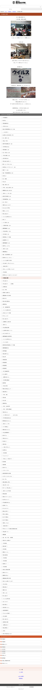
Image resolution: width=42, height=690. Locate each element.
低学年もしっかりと (6, 245)
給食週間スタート (6, 240)
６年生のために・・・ (7, 126)
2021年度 (3, 649)
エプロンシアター (6, 470)
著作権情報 (31, 687)
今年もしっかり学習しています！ (9, 269)
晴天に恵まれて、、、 (7, 213)
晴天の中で (5, 298)
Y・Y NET (21, 672)
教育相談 (3, 658)
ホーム (10, 9)
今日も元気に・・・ (6, 584)
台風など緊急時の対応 (6, 660)
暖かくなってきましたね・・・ (8, 164)
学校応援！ (21, 678)
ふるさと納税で (21, 676)
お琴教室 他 (5, 286)
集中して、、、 (5, 219)
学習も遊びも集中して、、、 (8, 161)
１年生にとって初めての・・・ (8, 458)
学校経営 (3, 641)
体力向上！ (5, 175)
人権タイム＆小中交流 (7, 490)
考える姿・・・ (5, 400)
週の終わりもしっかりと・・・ (8, 257)
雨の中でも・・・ (6, 435)
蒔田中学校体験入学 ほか (7, 143)
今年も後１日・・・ (6, 280)
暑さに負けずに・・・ (7, 619)
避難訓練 (4, 534)
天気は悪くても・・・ (7, 531)
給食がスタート (5, 572)
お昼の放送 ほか (6, 158)
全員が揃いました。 (6, 607)
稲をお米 (4, 356)
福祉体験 (4, 464)
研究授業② (5, 365)
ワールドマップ (5, 455)
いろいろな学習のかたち (7, 216)
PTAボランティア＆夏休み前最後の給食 (10, 528)
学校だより (4, 655)
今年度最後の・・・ (6, 117)
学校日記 (9, 11)
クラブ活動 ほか (6, 222)
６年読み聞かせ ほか (7, 231)
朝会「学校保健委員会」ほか (8, 172)
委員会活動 (5, 493)
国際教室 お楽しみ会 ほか (7, 190)
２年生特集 (5, 543)
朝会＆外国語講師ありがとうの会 (9, 129)
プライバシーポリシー (10, 687)
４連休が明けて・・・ (7, 525)
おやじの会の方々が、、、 (7, 333)
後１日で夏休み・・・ (7, 517)
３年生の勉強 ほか (6, 155)
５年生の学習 (5, 385)
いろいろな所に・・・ (7, 342)
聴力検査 (4, 461)
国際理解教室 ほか (6, 228)
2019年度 (3, 653)
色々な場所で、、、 (6, 374)
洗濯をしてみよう (6, 522)
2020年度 (14, 11)
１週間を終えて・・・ (7, 624)
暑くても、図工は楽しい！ (7, 487)
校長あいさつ (4, 644)
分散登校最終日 (5, 610)
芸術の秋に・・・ (6, 444)
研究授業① (5, 368)
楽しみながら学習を (6, 207)
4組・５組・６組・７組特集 (8, 537)
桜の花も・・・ (5, 120)
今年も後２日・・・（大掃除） (8, 283)
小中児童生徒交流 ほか (7, 417)
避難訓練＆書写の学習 (7, 578)
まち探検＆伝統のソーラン (7, 330)
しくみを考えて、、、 (7, 132)
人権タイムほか (5, 248)
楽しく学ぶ (5, 479)
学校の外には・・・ (6, 412)
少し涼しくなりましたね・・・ (8, 476)
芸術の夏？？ (5, 546)
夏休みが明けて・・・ (7, 511)
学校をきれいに (5, 438)
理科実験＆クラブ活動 (7, 237)
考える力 (4, 181)
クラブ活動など (5, 426)
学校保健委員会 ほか (7, 199)
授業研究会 (5, 304)
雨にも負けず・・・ (6, 595)
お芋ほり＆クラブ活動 (7, 312)
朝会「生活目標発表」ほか (7, 254)
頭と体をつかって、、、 (7, 499)
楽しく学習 (5, 289)
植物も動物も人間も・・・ (7, 482)
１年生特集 (5, 557)
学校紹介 (3, 639)
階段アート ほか (6, 170)
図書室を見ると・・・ (7, 575)
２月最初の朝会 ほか (7, 225)
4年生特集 (4, 549)
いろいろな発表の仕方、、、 (8, 310)
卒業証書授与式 (5, 123)
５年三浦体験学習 (6, 371)
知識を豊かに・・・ (6, 391)
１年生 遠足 (5, 394)
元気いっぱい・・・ (6, 592)
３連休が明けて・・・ (7, 266)
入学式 (4, 630)
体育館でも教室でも (6, 292)
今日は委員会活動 (6, 327)
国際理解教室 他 (6, 347)
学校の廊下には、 (6, 353)
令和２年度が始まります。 (7, 633)
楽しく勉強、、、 (6, 178)
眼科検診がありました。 (7, 420)
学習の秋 (4, 397)
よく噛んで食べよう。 (7, 447)
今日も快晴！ (5, 616)
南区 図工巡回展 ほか (7, 196)
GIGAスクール (4, 663)
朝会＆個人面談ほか (6, 301)
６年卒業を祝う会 (6, 146)
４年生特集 (5, 452)
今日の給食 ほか (6, 234)
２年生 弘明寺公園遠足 (7, 409)
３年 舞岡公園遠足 (6, 380)
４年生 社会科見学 (6, 406)
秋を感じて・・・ (6, 441)
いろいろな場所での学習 (7, 260)
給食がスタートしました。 (7, 496)
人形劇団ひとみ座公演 (7, 321)
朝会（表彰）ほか (6, 184)
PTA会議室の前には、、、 (7, 502)
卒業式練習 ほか (6, 149)
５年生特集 (5, 566)
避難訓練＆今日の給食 (7, 295)
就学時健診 (5, 350)
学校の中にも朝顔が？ (7, 540)
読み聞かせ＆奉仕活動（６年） (8, 135)
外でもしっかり (5, 315)
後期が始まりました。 (7, 429)
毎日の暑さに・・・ (6, 604)
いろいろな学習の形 (6, 598)
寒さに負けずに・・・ (7, 318)
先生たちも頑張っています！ (8, 581)
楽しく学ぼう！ (5, 202)
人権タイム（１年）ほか (7, 193)
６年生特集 (5, 272)
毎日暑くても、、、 (6, 505)
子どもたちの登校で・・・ (7, 613)
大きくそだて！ (5, 601)
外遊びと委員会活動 (6, 569)
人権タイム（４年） (6, 423)
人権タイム (5, 324)
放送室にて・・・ (6, 563)
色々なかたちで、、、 (7, 508)
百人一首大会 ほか (6, 152)
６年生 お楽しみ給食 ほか (8, 187)
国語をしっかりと (6, 210)
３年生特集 (5, 560)
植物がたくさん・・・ (7, 552)
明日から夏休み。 (6, 514)
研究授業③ (5, 362)
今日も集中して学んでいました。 (9, 263)
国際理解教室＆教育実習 (7, 336)
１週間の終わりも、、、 (7, 377)
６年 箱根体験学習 (6, 307)
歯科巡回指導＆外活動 (7, 473)
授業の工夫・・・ (6, 589)
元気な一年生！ (5, 140)
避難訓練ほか (5, 251)
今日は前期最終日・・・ (7, 432)
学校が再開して (5, 627)
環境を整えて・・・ (6, 587)
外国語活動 (5, 359)
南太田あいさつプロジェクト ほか (9, 167)
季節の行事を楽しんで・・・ (8, 388)
